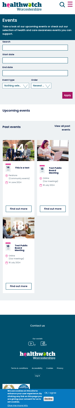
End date (7, 67)
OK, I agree (50, 392)
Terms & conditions (19, 368)
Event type (8, 80)
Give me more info (17, 405)
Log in (37, 376)
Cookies (49, 368)
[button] (15, 85)
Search (6, 41)
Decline (48, 399)
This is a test (22, 167)
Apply (67, 95)
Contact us (37, 325)
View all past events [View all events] (62, 127)
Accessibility (37, 368)
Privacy (60, 368)
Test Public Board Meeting (55, 170)
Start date (8, 54)
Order (34, 80)
